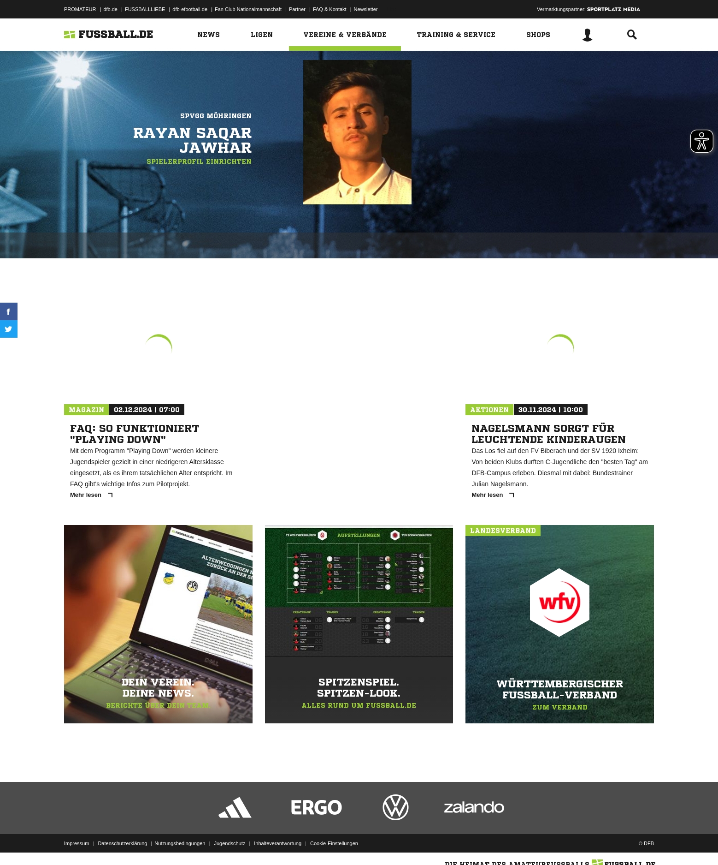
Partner (297, 9)
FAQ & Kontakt (330, 9)
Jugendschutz (229, 843)
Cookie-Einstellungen (334, 843)
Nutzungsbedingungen (179, 843)
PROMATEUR (80, 9)
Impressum (76, 843)
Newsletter (366, 9)
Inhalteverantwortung (277, 843)
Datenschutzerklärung (122, 843)
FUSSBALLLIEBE (145, 9)
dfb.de (110, 9)
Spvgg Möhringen (216, 116)
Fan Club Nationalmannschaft (248, 9)
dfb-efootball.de (189, 9)
